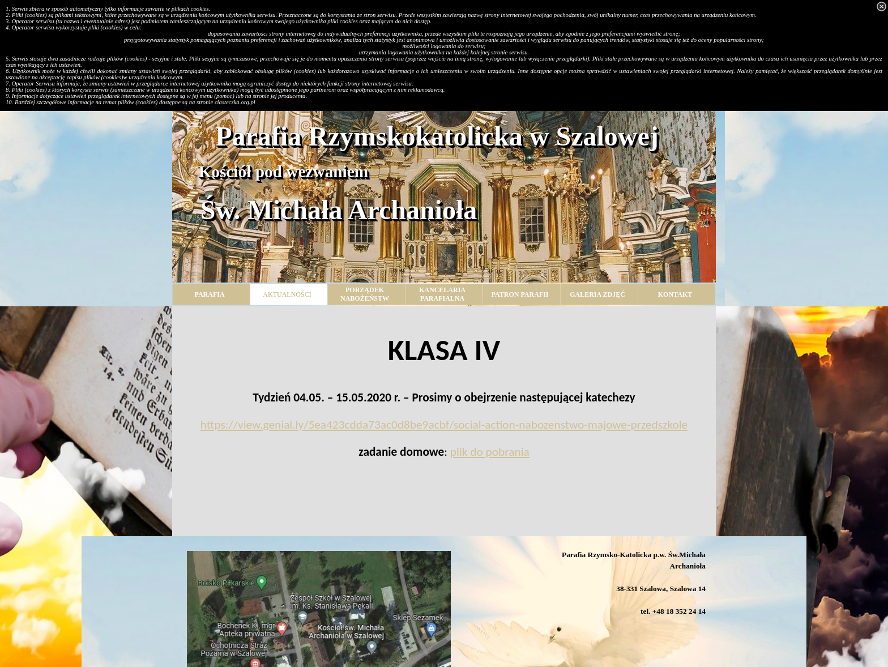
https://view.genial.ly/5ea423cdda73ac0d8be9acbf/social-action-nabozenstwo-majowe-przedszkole (444, 424)
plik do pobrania (490, 451)
